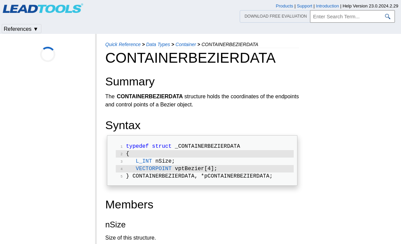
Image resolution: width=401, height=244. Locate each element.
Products (284, 5)
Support (304, 5)
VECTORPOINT (154, 171)
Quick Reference (123, 44)
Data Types (158, 44)
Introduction (327, 5)
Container (186, 44)
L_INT (144, 163)
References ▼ (21, 29)
